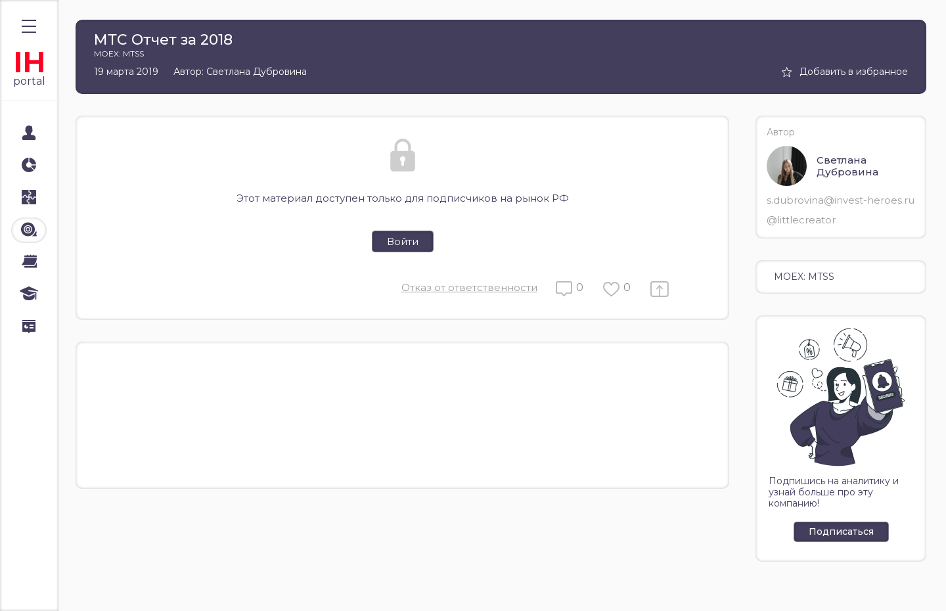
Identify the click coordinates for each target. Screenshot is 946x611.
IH (29, 62)
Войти (402, 241)
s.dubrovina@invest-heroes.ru (840, 200)
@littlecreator (801, 220)
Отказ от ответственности (469, 287)
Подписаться (841, 531)
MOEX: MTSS (804, 277)
